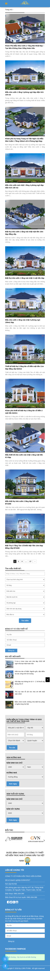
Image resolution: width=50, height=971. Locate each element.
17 (30, 561)
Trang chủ (8, 9)
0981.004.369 (19, 894)
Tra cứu (12, 748)
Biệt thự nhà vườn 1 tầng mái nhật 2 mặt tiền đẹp (24, 278)
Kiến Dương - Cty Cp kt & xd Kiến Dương (21, 957)
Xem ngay (13, 784)
